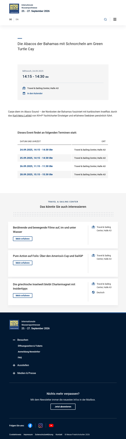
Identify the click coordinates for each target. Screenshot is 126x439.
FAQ (20, 357)
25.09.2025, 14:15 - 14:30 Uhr (36, 158)
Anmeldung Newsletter (29, 351)
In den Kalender (35, 93)
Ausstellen (20, 365)
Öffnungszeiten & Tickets (30, 346)
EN (17, 19)
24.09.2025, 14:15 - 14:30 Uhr (36, 149)
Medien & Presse (24, 373)
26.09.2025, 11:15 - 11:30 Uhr (36, 166)
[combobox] (105, 19)
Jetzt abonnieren (63, 406)
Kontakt (59, 435)
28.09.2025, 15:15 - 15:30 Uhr (36, 174)
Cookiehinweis (15, 435)
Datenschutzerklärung (44, 435)
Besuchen (20, 340)
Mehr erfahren (23, 239)
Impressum (28, 435)
